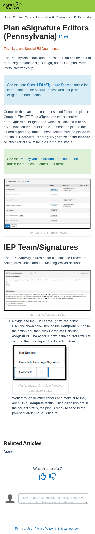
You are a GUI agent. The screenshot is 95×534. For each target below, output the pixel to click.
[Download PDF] (61, 37)
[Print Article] (66, 37)
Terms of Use (23, 528)
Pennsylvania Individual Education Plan (49, 159)
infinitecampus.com (67, 528)
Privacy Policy (44, 528)
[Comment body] (53, 498)
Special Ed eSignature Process (50, 85)
